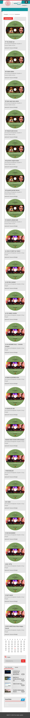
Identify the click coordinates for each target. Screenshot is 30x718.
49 (18, 650)
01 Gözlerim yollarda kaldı (11, 220)
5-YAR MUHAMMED (10, 533)
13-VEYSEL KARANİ (10, 282)
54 (15, 651)
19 (11, 643)
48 (15, 650)
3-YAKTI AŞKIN (9, 595)
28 (18, 644)
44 (24, 648)
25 (8, 644)
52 (8, 651)
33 (11, 646)
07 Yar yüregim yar (9, 41)
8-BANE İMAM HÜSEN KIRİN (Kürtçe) (14, 439)
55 (18, 651)
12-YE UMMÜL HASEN (11, 313)
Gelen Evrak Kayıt (17, 683)
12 (11, 641)
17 (5, 643)
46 (8, 650)
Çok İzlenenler (8, 667)
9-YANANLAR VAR (10, 408)
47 (11, 650)
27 (15, 644)
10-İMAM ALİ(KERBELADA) (12, 377)
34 (15, 646)
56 (21, 651)
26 (11, 644)
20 (15, 643)
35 (18, 646)
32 (8, 646)
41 (15, 648)
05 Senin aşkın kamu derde (12, 101)
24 (5, 644)
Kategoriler (25, 5)
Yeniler (16, 667)
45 (5, 650)
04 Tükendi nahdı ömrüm (11, 131)
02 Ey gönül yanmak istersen (12, 190)
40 (11, 648)
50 (21, 650)
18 (8, 643)
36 (21, 646)
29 (21, 644)
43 (21, 648)
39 (8, 648)
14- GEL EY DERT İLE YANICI (12, 251)
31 (5, 646)
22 (21, 643)
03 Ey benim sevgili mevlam (12, 160)
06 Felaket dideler (9, 71)
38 (5, 648)
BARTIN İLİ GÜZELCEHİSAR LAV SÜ (18, 679)
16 (24, 641)
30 (24, 644)
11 (8, 641)
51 (24, 650)
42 (18, 648)
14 (18, 641)
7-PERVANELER (9, 470)
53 (11, 651)
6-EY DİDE (8, 502)
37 (24, 646)
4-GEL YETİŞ (8, 564)
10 (5, 641)
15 (21, 641)
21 (18, 643)
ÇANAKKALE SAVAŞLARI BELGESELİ (16, 672)
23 (24, 643)
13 (15, 641)
